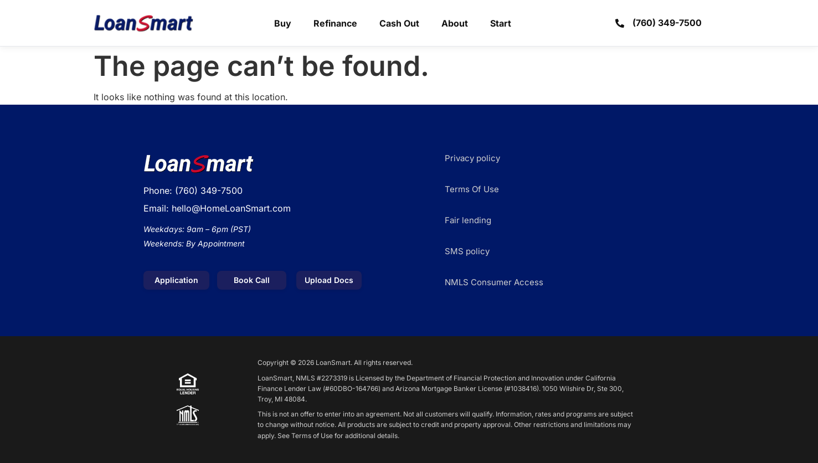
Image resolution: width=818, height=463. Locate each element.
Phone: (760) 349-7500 (193, 190)
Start (500, 23)
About (454, 23)
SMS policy (467, 251)
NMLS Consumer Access (494, 282)
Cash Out (399, 23)
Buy (282, 23)
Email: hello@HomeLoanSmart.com (217, 208)
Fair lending (468, 220)
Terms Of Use (472, 189)
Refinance (335, 23)
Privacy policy (472, 158)
